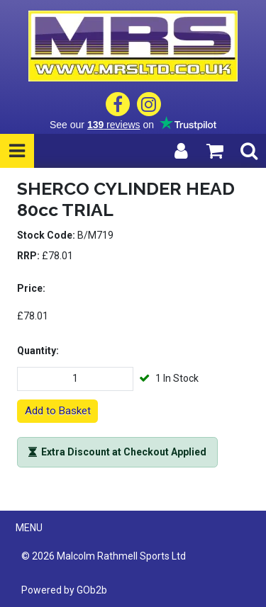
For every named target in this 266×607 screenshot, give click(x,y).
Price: (31, 288)
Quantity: (38, 350)
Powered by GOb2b (64, 590)
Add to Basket (58, 410)
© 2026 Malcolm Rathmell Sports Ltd (103, 556)
